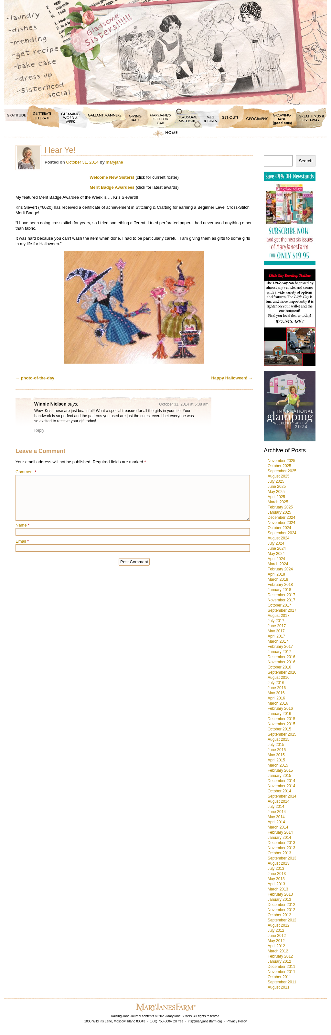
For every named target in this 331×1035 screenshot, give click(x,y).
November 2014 (281, 786)
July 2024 (276, 543)
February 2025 (280, 507)
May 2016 (276, 693)
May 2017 (276, 631)
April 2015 (276, 760)
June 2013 (277, 873)
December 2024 (281, 517)
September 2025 (282, 471)
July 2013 (276, 868)
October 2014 (279, 791)
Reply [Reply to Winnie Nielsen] (39, 430)
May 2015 (276, 755)
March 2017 (278, 641)
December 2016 (281, 657)
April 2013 (276, 884)
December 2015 (281, 719)
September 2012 (282, 920)
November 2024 (281, 522)
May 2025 (276, 491)
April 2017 (276, 636)
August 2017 (278, 615)
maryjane (114, 162)
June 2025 (277, 486)
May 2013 (276, 879)
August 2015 (278, 739)
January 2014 (279, 837)
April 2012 (276, 946)
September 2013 (282, 858)
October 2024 (279, 528)
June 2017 (277, 626)
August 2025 (278, 476)
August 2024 (278, 538)
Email (22, 541)
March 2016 (278, 703)
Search (305, 160)
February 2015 (280, 770)
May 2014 (276, 817)
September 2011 (282, 982)
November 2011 (281, 972)
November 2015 (281, 724)
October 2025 (279, 466)
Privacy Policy (237, 1021)
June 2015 (277, 750)
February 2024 (280, 569)
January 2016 (279, 713)
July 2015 (276, 744)
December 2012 (281, 904)
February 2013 (280, 894)
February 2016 (280, 708)
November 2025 (281, 460)
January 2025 (279, 512)
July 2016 (276, 682)
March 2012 (278, 951)
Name (22, 525)
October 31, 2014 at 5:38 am (183, 404)
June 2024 (277, 548)
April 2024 (276, 559)
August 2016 (278, 677)
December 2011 (281, 966)
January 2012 (279, 961)
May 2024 (276, 553)
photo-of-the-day (35, 378)
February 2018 (280, 584)
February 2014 (280, 832)
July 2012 (276, 930)
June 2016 (277, 688)
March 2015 (278, 765)
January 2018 (279, 590)
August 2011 (278, 987)
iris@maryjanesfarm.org (205, 1021)
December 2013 (281, 842)
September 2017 (282, 610)
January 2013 (279, 899)
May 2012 (276, 941)
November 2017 (281, 600)
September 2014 (282, 796)
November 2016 (281, 662)
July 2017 (276, 620)
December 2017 (281, 595)
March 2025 (278, 502)
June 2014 (277, 811)
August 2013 (278, 863)
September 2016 (282, 672)
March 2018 (278, 579)
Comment (26, 471)
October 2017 (279, 605)
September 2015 (282, 734)
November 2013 (281, 848)
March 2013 (278, 889)
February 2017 (280, 646)
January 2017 (279, 651)
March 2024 (278, 564)
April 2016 (276, 698)
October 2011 (279, 977)
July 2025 (276, 481)
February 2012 (280, 956)
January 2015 (279, 775)
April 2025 (276, 497)
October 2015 (279, 729)
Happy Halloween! (232, 378)
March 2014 (278, 827)
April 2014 (276, 822)
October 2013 (279, 853)
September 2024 (282, 533)
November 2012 (281, 910)
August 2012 (278, 925)
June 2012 (277, 935)
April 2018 (276, 574)
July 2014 (276, 806)
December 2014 (281, 781)
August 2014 (278, 801)
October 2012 (279, 915)
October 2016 (279, 667)
